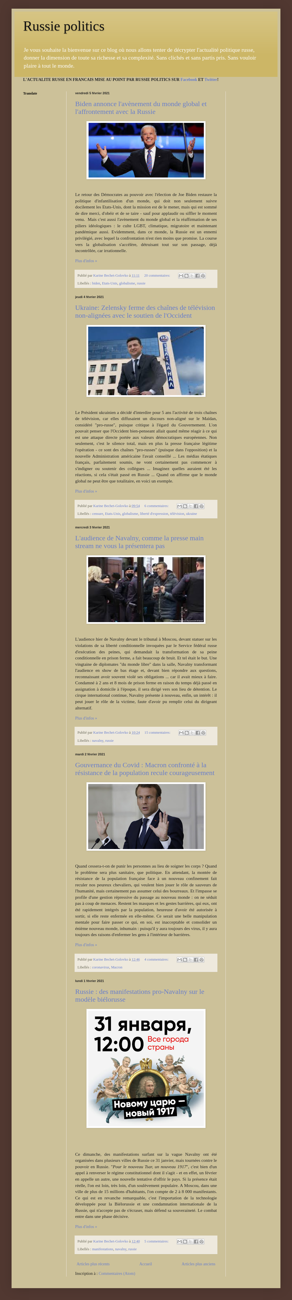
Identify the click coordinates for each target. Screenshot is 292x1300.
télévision (177, 514)
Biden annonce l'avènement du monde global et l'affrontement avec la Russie (141, 107)
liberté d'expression (154, 514)
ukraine (191, 514)
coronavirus (100, 967)
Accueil (145, 1264)
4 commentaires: (157, 959)
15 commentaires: (158, 733)
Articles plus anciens (198, 1264)
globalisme (127, 283)
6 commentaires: (157, 506)
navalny (97, 741)
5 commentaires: (157, 1241)
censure (97, 514)
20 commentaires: (157, 275)
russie (141, 283)
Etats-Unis (109, 283)
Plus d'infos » (86, 261)
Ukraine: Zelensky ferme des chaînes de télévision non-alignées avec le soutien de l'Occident (145, 311)
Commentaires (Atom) (117, 1273)
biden (96, 283)
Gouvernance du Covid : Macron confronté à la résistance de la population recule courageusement (145, 768)
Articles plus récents (93, 1264)
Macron (116, 967)
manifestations (102, 1249)
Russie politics (63, 26)
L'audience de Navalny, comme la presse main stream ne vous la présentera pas (139, 542)
